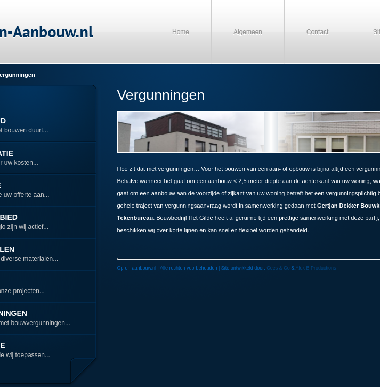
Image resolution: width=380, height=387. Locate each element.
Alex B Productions (315, 268)
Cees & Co (278, 268)
